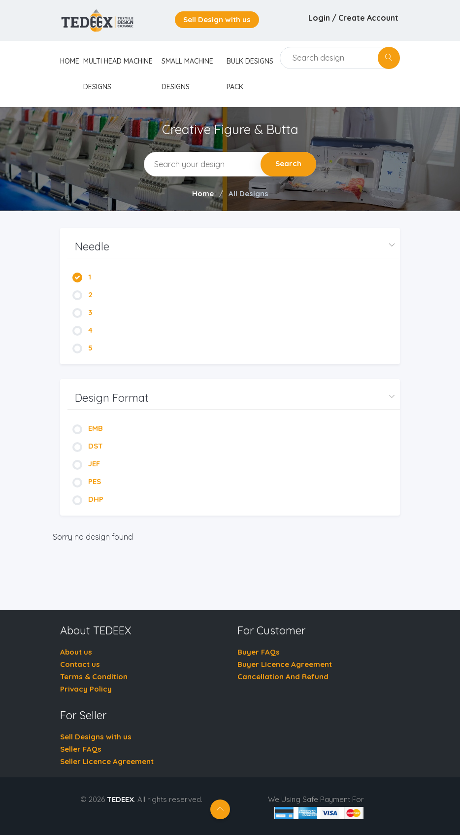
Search (288, 163)
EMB (87, 428)
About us (76, 652)
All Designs (248, 193)
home (69, 61)
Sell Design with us (217, 19)
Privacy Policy (86, 689)
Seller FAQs (80, 749)
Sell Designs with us (95, 736)
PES (86, 481)
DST (87, 446)
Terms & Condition (94, 676)
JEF (86, 463)
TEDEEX (120, 799)
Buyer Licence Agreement (284, 664)
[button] (233, 246)
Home (203, 193)
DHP (87, 499)
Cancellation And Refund (283, 676)
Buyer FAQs (258, 652)
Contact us (80, 664)
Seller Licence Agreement (107, 761)
